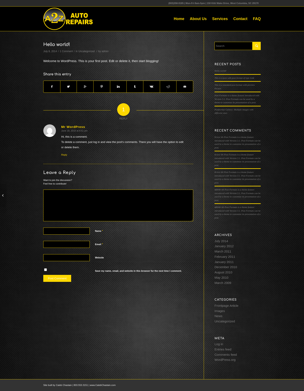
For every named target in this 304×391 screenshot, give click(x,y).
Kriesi (217, 137)
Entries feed (222, 349)
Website (99, 257)
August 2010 (223, 272)
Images (219, 311)
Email (99, 244)
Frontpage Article (226, 305)
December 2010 (225, 267)
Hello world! (56, 44)
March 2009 (222, 283)
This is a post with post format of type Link (234, 78)
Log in (218, 344)
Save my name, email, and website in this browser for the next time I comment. (138, 271)
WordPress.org (225, 359)
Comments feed (225, 354)
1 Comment (66, 51)
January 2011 (224, 262)
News (218, 316)
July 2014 (221, 241)
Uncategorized (86, 51)
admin (105, 51)
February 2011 (224, 256)
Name (99, 230)
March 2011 (222, 251)
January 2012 (224, 246)
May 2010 (221, 277)
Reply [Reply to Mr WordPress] (64, 154)
